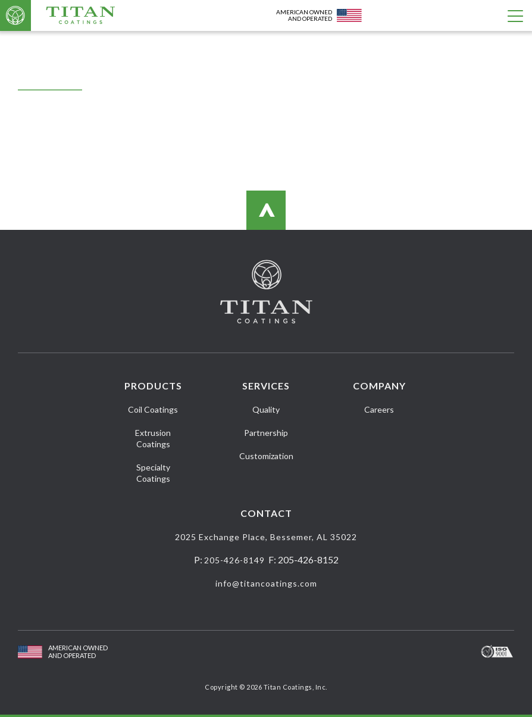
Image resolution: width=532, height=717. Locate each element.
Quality (266, 409)
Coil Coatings (153, 409)
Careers (379, 409)
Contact (266, 513)
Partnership (266, 433)
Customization (266, 456)
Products (153, 385)
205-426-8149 (234, 560)
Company (379, 385)
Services (266, 385)
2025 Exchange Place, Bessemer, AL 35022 (266, 537)
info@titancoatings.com (266, 583)
